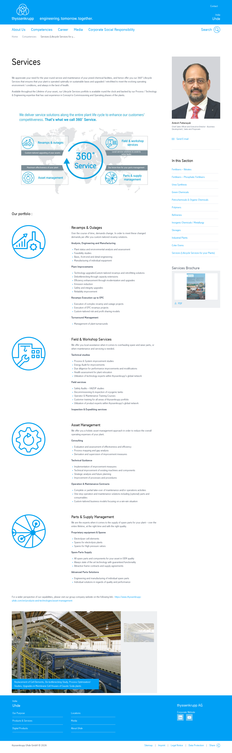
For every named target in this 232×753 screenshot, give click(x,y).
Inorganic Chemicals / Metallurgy (188, 222)
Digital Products (20, 728)
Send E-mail (180, 138)
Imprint (161, 745)
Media (78, 29)
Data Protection (196, 745)
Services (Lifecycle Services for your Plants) (193, 252)
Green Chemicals (180, 192)
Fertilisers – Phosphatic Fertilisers (188, 177)
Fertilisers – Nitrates (181, 169)
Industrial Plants (179, 237)
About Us (18, 29)
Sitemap (148, 745)
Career (63, 29)
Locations (75, 713)
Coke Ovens (178, 245)
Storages (176, 230)
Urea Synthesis (179, 184)
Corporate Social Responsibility (111, 29)
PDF (178, 303)
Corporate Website (186, 712)
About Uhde (77, 728)
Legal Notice (177, 745)
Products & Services (22, 720)
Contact (214, 6)
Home (15, 36)
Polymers (176, 207)
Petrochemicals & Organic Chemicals (190, 199)
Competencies (41, 29)
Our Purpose (18, 713)
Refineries (177, 215)
